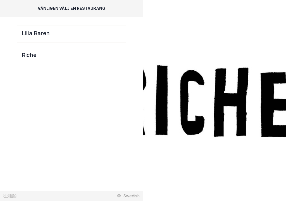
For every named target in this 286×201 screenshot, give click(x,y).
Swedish (128, 195)
